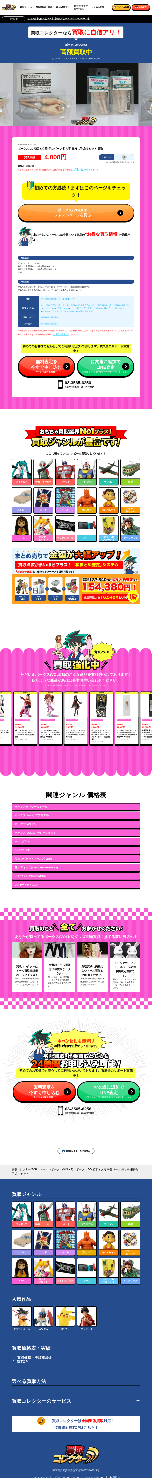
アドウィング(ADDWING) (63, 311)
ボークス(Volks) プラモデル (78, 305)
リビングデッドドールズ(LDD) (89, 308)
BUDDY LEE (69, 308)
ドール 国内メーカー (68, 299)
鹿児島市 (55, 317)
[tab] (73, 121)
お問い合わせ (80, 169)
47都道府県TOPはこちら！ (76, 1428)
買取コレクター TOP (24, 1169)
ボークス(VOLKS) (76, 44)
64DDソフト (56, 308)
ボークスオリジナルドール (53, 305)
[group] (25, 718)
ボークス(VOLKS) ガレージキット (35, 832)
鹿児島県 (45, 317)
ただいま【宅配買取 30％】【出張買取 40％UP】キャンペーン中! (58, 18)
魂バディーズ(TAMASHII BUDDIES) (36, 867)
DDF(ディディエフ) (84, 311)
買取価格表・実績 (44, 7)
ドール (20, 144)
